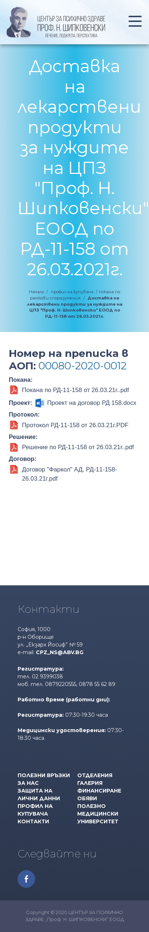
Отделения (94, 775)
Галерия (90, 783)
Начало (36, 291)
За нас (28, 783)
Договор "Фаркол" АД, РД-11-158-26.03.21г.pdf (69, 474)
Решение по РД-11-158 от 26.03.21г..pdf (78, 447)
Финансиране (99, 790)
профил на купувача (72, 291)
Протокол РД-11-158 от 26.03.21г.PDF (75, 425)
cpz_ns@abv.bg (59, 652)
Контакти (33, 821)
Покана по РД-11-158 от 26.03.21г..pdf (75, 390)
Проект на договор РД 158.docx (92, 402)
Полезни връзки (44, 775)
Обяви (87, 798)
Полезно (91, 806)
